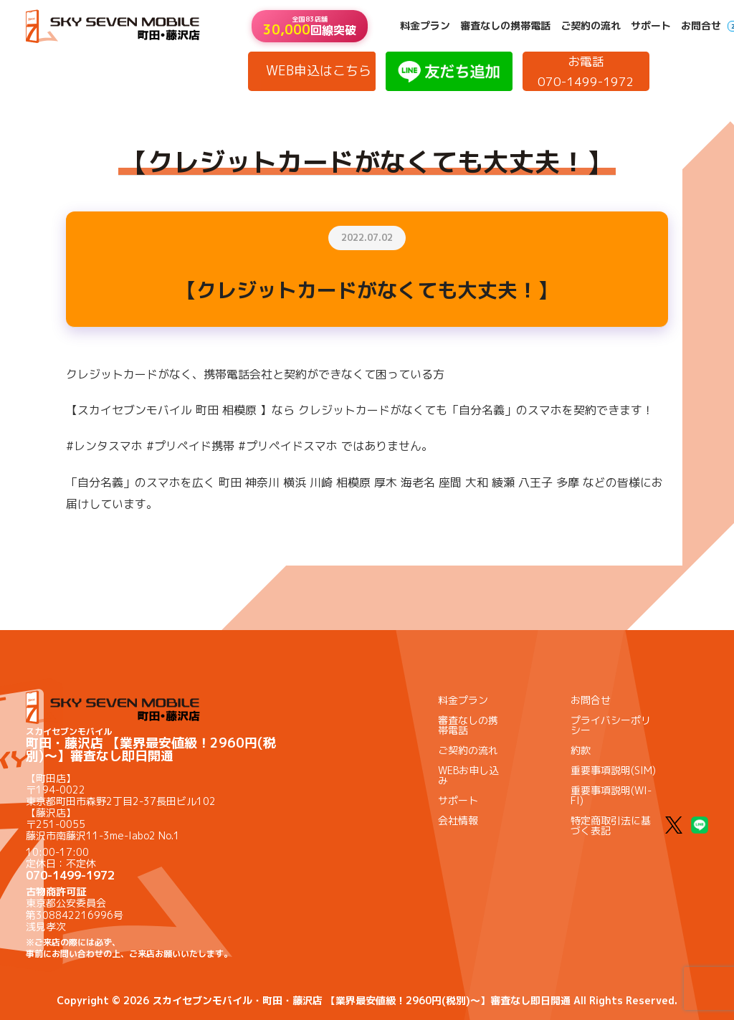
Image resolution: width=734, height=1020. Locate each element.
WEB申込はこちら (318, 71)
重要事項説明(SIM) (613, 770)
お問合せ (701, 26)
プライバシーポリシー (611, 725)
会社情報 (458, 820)
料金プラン (425, 26)
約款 (581, 750)
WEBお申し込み (468, 775)
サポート (651, 26)
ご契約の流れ (591, 26)
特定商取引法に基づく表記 (611, 825)
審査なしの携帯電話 (505, 26)
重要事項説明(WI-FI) (611, 795)
